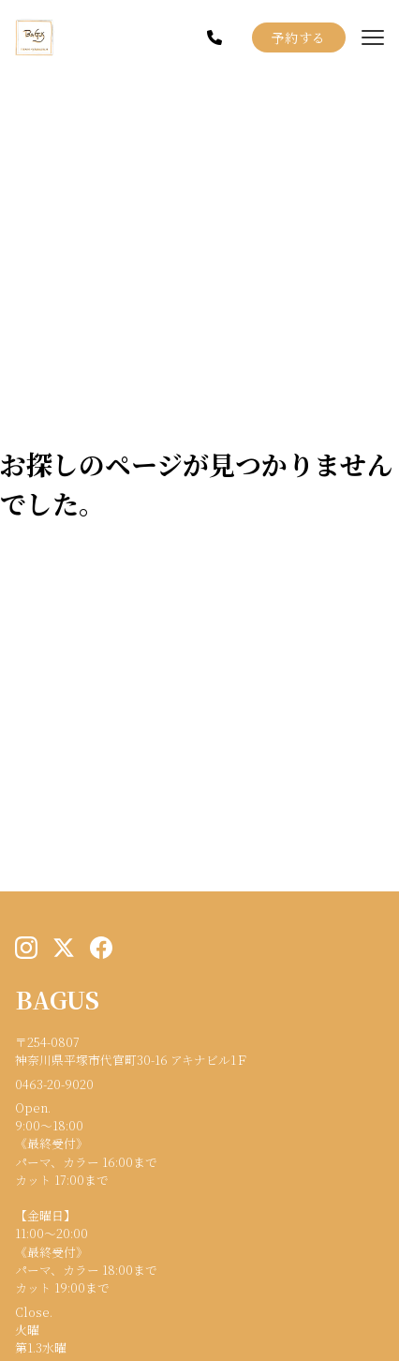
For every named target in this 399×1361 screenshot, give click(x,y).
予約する (299, 37)
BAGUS (57, 999)
